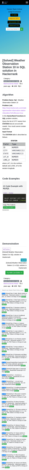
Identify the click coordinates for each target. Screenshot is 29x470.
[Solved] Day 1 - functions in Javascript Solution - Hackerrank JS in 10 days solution (13, 376)
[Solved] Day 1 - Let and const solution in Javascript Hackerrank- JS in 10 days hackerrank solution (13, 383)
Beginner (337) (14, 18)
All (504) (14, 15)
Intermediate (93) (14, 22)
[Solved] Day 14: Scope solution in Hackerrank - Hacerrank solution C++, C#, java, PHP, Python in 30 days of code (14, 434)
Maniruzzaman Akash (11, 84)
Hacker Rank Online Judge (11, 81)
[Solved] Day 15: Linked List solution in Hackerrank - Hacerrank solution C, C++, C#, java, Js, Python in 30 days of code (14, 442)
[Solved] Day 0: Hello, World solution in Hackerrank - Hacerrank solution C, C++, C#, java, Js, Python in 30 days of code (14, 295)
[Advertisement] (14, 40)
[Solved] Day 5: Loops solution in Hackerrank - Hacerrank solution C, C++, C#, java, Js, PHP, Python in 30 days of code (14, 333)
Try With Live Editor (9, 207)
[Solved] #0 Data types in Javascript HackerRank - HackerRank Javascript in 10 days (14, 370)
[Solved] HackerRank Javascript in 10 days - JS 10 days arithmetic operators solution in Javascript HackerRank (14, 364)
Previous (6, 249)
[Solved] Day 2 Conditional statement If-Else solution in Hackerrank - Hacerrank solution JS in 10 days (14, 389)
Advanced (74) (14, 25)
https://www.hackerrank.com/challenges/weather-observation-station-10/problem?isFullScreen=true (14, 110)
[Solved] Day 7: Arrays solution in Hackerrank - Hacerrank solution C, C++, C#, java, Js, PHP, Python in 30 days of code (14, 349)
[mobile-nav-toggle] (27, 1)
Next (24, 260)
